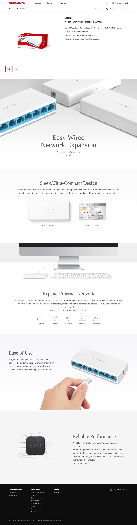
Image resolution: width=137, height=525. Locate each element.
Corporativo (12, 492)
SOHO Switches (14, 9)
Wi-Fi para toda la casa (38, 492)
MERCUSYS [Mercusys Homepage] (17, 3)
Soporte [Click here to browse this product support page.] (123, 9)
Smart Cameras (36, 503)
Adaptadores (35, 500)
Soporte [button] (50, 3)
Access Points (35, 509)
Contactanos (13, 495)
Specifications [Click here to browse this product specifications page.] (111, 9)
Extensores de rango (37, 498)
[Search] (106, 3)
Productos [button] (37, 3)
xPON (33, 506)
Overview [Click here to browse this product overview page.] (98, 9)
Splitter (33, 511)
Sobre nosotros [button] (64, 3)
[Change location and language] (120, 3)
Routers (33, 495)
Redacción (56, 492)
